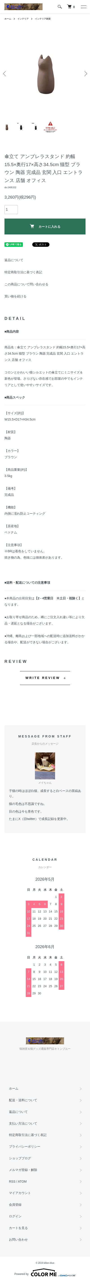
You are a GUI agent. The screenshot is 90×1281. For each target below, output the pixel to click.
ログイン (15, 1216)
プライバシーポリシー (24, 1146)
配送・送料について (23, 1100)
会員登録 (15, 1204)
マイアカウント (20, 1193)
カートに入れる (45, 226)
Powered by (44, 1272)
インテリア (23, 18)
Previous (5, 74)
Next (85, 74)
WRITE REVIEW (43, 678)
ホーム (7, 18)
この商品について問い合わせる (26, 284)
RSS (12, 1181)
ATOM (22, 1181)
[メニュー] (83, 6)
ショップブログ (20, 1158)
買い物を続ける (15, 296)
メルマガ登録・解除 (23, 1170)
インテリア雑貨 (43, 18)
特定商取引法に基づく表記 (23, 272)
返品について (13, 260)
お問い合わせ (18, 1239)
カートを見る (18, 1228)
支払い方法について (23, 1123)
